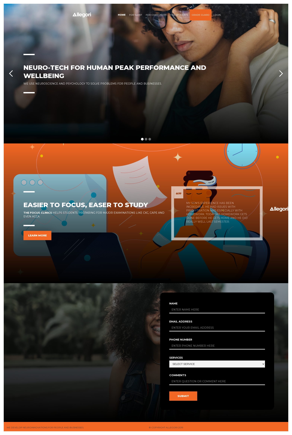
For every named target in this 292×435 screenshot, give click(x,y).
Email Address (180, 321)
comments (177, 375)
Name (173, 303)
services (176, 357)
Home (122, 14)
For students (179, 14)
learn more (37, 235)
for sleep (135, 14)
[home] (81, 14)
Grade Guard (201, 14)
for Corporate (156, 14)
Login (217, 14)
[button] (11, 73)
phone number (180, 339)
